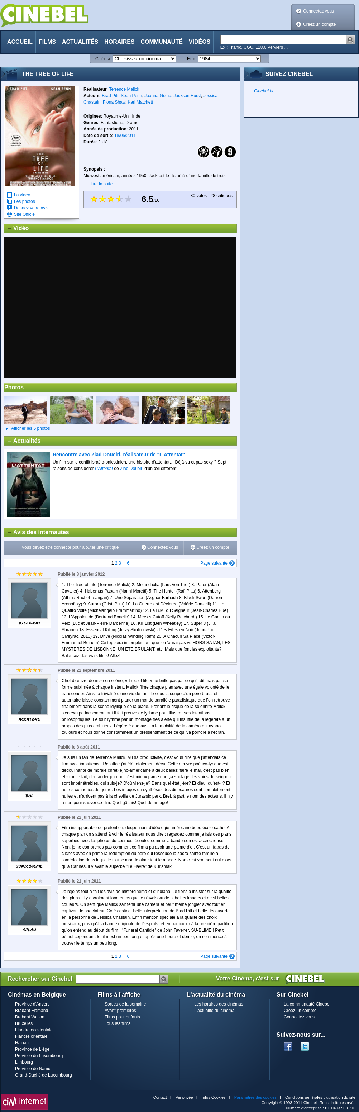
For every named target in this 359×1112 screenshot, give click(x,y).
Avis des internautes (36, 532)
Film (191, 58)
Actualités (80, 42)
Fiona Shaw (114, 102)
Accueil (20, 42)
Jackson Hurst (187, 95)
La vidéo (22, 195)
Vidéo (16, 228)
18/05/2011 (125, 135)
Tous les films (117, 1023)
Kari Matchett (140, 102)
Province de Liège (32, 1049)
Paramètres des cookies (255, 1097)
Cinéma (102, 58)
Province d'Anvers (32, 1004)
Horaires (119, 42)
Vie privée (184, 1097)
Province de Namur (33, 1068)
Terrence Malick (124, 89)
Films (47, 42)
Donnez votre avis (31, 207)
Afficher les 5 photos (27, 429)
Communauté (162, 42)
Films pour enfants (122, 1017)
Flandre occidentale (34, 1029)
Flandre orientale (31, 1036)
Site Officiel (24, 214)
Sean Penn (131, 95)
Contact (160, 1097)
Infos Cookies (214, 1097)
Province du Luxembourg (39, 1055)
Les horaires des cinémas (218, 1004)
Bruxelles (24, 1023)
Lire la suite (102, 183)
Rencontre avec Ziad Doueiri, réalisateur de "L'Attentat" (119, 454)
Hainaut (22, 1042)
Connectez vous (318, 11)
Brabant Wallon (29, 1017)
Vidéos (199, 42)
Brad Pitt (110, 95)
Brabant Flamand (31, 1010)
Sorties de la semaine (125, 1004)
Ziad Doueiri (131, 468)
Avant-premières (120, 1010)
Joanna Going (157, 95)
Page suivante (214, 563)
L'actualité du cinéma (214, 1010)
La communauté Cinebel (307, 1004)
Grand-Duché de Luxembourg (43, 1075)
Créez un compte (319, 24)
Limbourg (24, 1062)
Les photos (24, 201)
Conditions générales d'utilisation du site (320, 1097)
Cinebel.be (264, 91)
